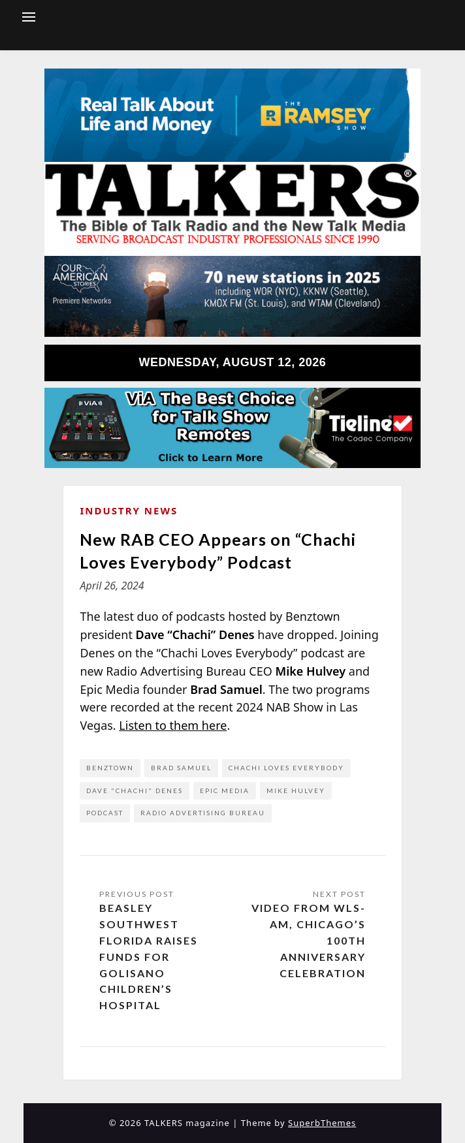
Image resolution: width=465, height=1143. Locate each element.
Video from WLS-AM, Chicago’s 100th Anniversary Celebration (308, 940)
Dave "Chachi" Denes (134, 790)
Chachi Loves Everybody (286, 768)
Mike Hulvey (295, 790)
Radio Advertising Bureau (202, 813)
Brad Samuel (181, 768)
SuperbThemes (322, 1123)
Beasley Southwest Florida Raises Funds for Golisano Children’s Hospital (148, 956)
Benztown (110, 768)
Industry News (129, 510)
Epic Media (224, 790)
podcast (104, 813)
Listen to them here (173, 725)
